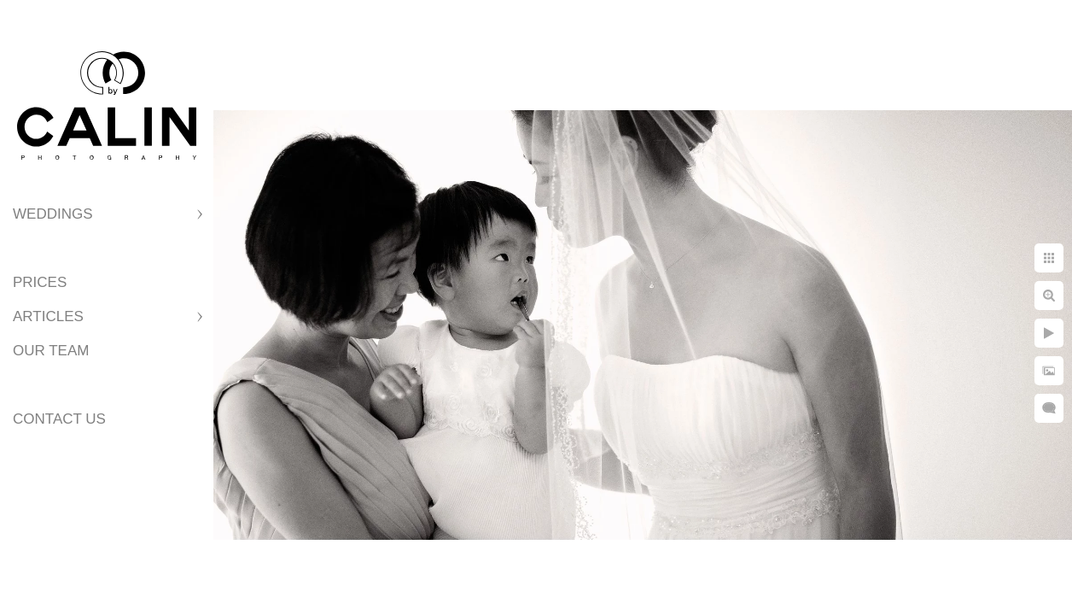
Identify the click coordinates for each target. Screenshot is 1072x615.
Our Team (51, 351)
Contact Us (59, 419)
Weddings (53, 214)
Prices (40, 282)
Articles (48, 316)
